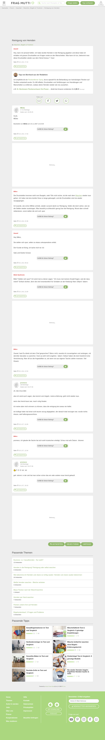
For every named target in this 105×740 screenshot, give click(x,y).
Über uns (9, 711)
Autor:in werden (12, 704)
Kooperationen (12, 718)
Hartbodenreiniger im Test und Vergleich (38, 643)
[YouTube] (71, 720)
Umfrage (87, 544)
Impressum (27, 711)
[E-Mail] (39, 100)
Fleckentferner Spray (35, 80)
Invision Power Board (49, 686)
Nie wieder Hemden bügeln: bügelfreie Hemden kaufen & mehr (78, 671)
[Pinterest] (77, 720)
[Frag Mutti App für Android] (57, 705)
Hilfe (25, 697)
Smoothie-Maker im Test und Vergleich (37, 657)
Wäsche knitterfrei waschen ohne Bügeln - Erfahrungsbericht (78, 644)
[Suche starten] (39, 3)
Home (8, 697)
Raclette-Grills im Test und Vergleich (36, 671)
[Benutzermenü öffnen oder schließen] (101, 3)
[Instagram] (83, 720)
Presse (8, 714)
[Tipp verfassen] (87, 3)
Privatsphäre (28, 707)
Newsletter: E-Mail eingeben (79, 697)
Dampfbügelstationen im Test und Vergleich (37, 629)
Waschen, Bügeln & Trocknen (23, 45)
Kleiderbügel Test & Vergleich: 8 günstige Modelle (79, 657)
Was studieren (11, 721)
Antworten (20, 66)
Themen (9, 700)
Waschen (78, 195)
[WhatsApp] (66, 100)
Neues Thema (73, 544)
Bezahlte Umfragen (30, 718)
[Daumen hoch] (65, 129)
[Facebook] (48, 100)
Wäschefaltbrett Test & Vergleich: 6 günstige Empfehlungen (76, 630)
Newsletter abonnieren (84, 706)
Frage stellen (72, 3)
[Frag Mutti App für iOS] (50, 705)
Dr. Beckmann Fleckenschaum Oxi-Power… (33, 89)
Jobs (8, 707)
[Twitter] (57, 100)
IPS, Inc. (64, 686)
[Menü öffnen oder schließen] (4, 3)
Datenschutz (28, 704)
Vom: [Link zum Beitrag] (15, 62)
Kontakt (26, 700)
